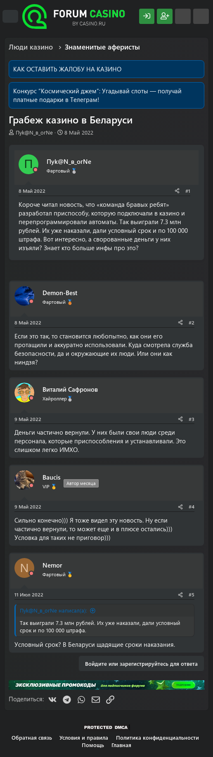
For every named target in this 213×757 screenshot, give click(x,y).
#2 (191, 322)
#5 (191, 594)
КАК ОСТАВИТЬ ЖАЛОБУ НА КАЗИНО (67, 69)
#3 (191, 419)
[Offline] (35, 170)
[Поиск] (201, 16)
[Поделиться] (177, 191)
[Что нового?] (183, 16)
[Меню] (10, 16)
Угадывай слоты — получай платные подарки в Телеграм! (97, 95)
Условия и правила (83, 737)
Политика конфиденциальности (157, 737)
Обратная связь (32, 737)
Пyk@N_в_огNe (34, 132)
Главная (121, 744)
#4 (191, 506)
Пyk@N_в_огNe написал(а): (53, 610)
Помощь (93, 744)
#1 (187, 190)
